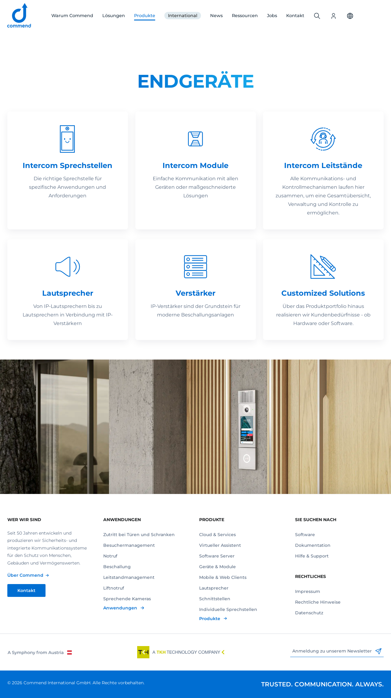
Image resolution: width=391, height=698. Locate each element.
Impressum (307, 591)
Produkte (144, 15)
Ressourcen (245, 15)
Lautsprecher (213, 588)
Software (305, 534)
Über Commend (25, 575)
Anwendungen (120, 608)
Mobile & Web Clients (223, 577)
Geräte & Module (217, 566)
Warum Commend (72, 15)
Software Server (217, 556)
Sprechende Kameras (127, 598)
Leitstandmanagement (129, 577)
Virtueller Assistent (220, 545)
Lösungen (113, 15)
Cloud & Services (217, 534)
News (216, 15)
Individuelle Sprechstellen (228, 609)
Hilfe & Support (312, 556)
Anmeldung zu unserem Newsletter (337, 651)
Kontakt (295, 15)
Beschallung (117, 566)
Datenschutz (309, 613)
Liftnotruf (113, 588)
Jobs (272, 15)
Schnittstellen (214, 598)
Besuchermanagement (129, 545)
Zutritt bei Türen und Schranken (139, 534)
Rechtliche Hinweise (318, 602)
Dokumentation (313, 545)
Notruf (110, 556)
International (182, 15)
